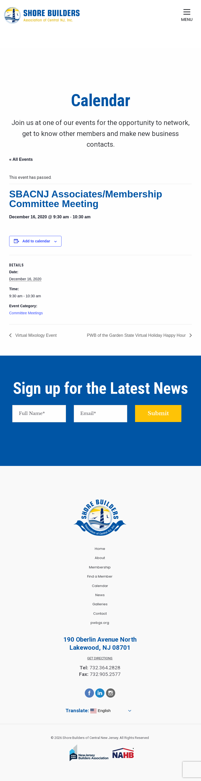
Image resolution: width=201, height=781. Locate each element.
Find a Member (100, 576)
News (100, 594)
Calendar (100, 585)
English (100, 711)
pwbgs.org (100, 622)
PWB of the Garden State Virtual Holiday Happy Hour (137, 335)
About (100, 557)
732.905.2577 (105, 674)
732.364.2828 (105, 668)
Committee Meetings (26, 313)
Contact (100, 613)
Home (100, 548)
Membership (100, 567)
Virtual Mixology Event (35, 335)
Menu (187, 19)
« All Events (21, 159)
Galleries (100, 604)
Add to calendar (36, 241)
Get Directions (100, 658)
